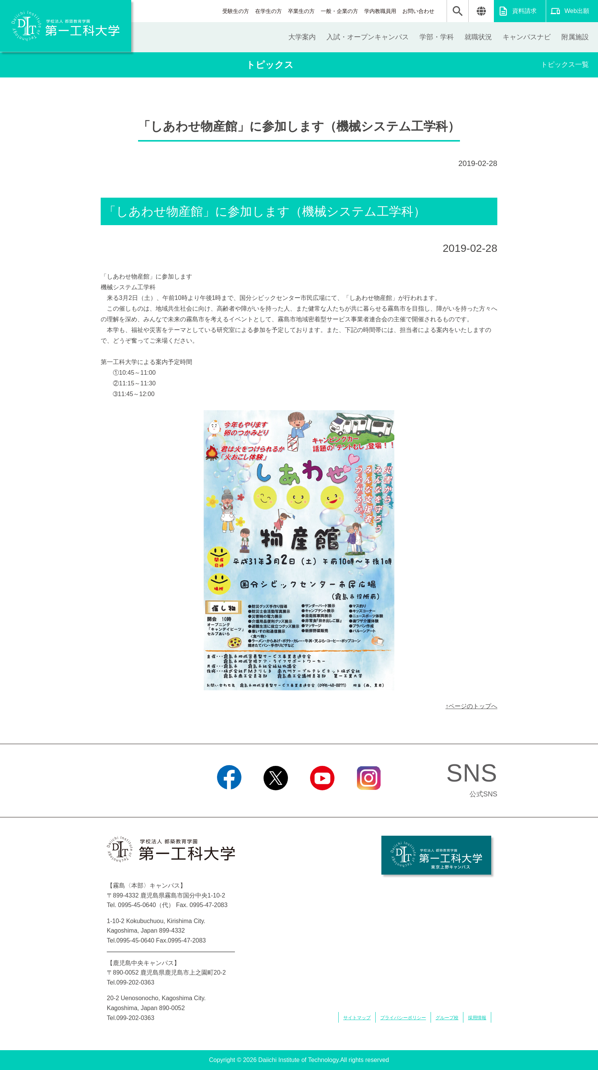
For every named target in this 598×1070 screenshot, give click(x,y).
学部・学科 (437, 37)
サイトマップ (357, 1017)
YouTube (322, 800)
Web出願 (576, 11)
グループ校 (447, 1017)
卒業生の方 (301, 11)
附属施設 (575, 37)
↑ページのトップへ (471, 706)
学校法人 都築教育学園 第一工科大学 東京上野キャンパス (436, 855)
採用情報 (477, 1017)
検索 (458, 11)
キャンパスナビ (527, 37)
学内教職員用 (380, 11)
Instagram (369, 800)
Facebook (229, 800)
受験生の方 (235, 11)
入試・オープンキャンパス (367, 37)
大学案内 (302, 37)
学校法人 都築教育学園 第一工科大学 (65, 26)
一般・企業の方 (339, 11)
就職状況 (478, 37)
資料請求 (524, 11)
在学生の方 (268, 11)
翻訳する (481, 11)
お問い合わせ (418, 11)
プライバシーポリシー (403, 1017)
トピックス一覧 (565, 64)
